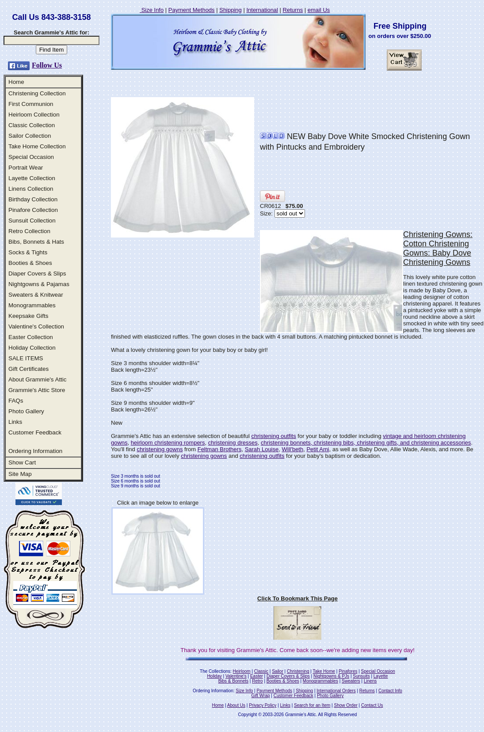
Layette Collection (31, 178)
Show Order (345, 705)
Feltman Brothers (220, 449)
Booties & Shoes (30, 263)
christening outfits (274, 436)
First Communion (30, 104)
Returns (293, 10)
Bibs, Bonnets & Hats (36, 241)
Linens (370, 681)
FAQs (15, 400)
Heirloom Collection (34, 114)
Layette (380, 676)
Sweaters (351, 681)
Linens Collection (30, 188)
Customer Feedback (34, 432)
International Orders (335, 690)
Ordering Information (35, 451)
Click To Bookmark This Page (297, 598)
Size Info (152, 10)
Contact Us (372, 705)
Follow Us (47, 65)
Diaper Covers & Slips (37, 273)
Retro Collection (29, 231)
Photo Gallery (26, 411)
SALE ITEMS (25, 358)
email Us (319, 10)
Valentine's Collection (36, 326)
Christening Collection (37, 93)
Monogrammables (32, 305)
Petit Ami (317, 449)
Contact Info (390, 690)
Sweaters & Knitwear (35, 294)
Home (16, 82)
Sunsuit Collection (32, 220)
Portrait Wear (25, 167)
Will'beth (292, 449)
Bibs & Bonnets (233, 681)
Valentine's (236, 676)
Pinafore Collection (33, 210)
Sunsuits (361, 676)
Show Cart (22, 462)
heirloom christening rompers (168, 442)
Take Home (324, 671)
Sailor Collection (29, 135)
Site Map (20, 474)
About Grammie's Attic (37, 379)
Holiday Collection (32, 347)
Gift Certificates (28, 369)
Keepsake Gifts (28, 316)
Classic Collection (31, 125)
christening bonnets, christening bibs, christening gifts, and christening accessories (366, 442)
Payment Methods (191, 10)
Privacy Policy (262, 705)
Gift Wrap (261, 695)
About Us (236, 705)
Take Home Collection (37, 146)
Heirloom (242, 671)
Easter (256, 676)
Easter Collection (30, 337)
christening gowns (160, 449)
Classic (261, 671)
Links (15, 422)
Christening (298, 671)
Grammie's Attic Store (36, 390)
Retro (257, 681)
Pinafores (348, 671)
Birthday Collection (32, 199)
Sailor (277, 671)
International (262, 10)
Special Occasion (31, 157)
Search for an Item (312, 705)
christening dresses (233, 442)
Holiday (214, 676)
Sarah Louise (262, 449)
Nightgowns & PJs (331, 676)
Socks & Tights (27, 252)
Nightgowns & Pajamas (38, 284)
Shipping (230, 10)
